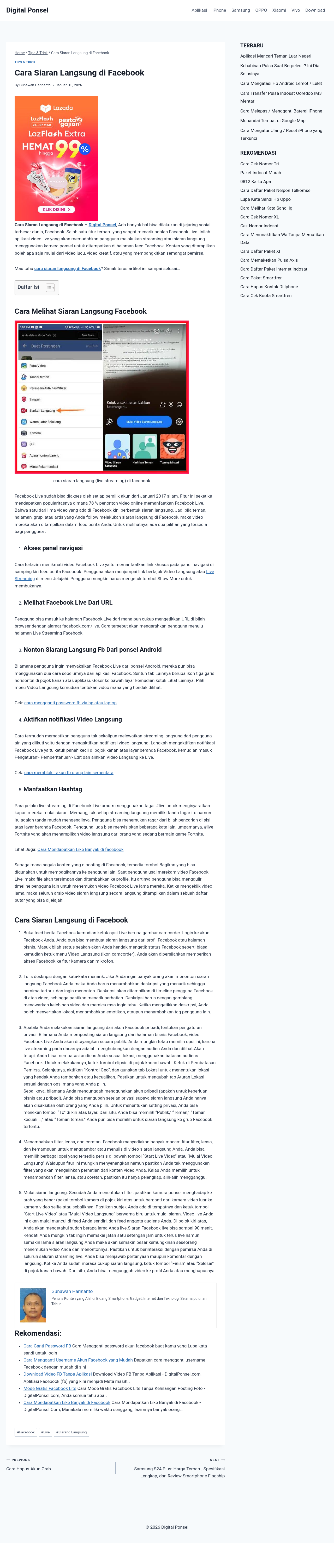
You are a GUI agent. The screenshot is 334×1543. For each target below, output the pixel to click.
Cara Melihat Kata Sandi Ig (266, 208)
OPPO (261, 10)
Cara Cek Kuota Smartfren (266, 295)
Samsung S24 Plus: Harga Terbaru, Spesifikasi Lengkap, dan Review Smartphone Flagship (172, 1467)
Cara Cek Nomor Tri (259, 163)
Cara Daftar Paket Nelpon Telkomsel (276, 190)
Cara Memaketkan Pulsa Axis (269, 260)
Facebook (25, 1432)
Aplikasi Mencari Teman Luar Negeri (275, 56)
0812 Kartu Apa (255, 181)
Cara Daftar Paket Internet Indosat (273, 269)
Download (315, 10)
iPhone (219, 10)
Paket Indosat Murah (260, 172)
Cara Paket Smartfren (261, 277)
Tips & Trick (25, 62)
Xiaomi (279, 10)
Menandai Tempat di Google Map (273, 120)
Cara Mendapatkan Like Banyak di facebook (81, 849)
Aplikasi (199, 10)
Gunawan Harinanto (35, 85)
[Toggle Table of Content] (47, 287)
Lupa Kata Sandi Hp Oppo (265, 199)
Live (45, 1432)
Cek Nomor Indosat (259, 225)
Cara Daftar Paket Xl (260, 251)
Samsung (240, 10)
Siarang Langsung (71, 1432)
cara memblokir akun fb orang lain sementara (69, 772)
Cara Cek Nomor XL (259, 216)
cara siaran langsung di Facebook (67, 268)
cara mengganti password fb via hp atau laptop (70, 702)
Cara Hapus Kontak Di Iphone (269, 286)
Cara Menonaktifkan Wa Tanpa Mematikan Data (282, 238)
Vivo (295, 10)
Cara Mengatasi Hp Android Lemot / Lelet (281, 83)
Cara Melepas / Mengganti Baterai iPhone (281, 111)
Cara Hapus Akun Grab (58, 1463)
